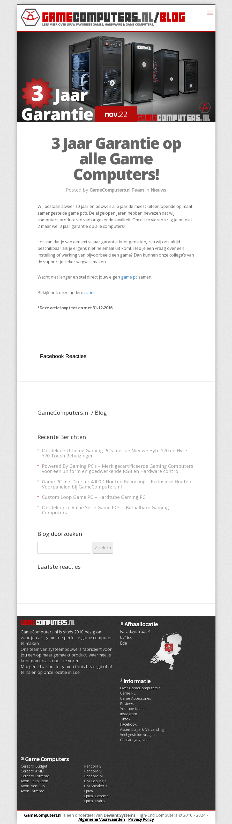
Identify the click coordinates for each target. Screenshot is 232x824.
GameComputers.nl (42, 815)
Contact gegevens (135, 739)
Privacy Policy (141, 819)
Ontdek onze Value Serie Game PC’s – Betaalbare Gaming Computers (105, 510)
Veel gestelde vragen (137, 734)
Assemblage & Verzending (142, 729)
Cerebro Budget (34, 766)
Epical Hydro (94, 800)
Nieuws (158, 190)
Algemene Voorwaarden (101, 819)
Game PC (128, 693)
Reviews (127, 703)
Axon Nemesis (33, 785)
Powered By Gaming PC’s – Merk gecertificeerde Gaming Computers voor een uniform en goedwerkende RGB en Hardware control (117, 468)
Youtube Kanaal (133, 708)
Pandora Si (93, 771)
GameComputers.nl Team (116, 190)
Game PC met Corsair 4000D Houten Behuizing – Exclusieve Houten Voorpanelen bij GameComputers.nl (116, 484)
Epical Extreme (96, 795)
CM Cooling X (95, 780)
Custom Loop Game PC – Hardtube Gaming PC (93, 497)
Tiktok (125, 719)
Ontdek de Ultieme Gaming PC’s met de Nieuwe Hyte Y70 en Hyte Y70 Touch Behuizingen (114, 453)
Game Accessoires (135, 698)
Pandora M (93, 776)
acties (89, 292)
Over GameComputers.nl (140, 688)
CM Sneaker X (95, 785)
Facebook (128, 724)
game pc (129, 277)
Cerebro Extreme (35, 776)
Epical (89, 791)
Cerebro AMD (32, 771)
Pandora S (92, 766)
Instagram (128, 713)
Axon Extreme (32, 791)
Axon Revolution (34, 780)
